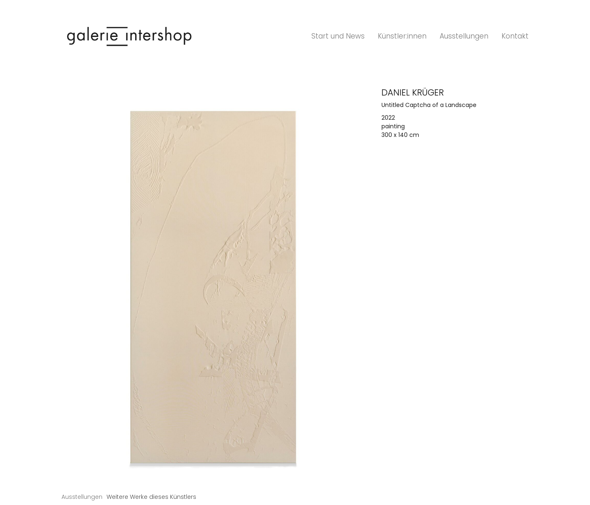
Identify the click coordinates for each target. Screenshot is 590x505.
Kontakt (515, 36)
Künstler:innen (402, 36)
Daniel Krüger (412, 92)
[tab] (81, 497)
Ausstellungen (464, 36)
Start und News (338, 36)
